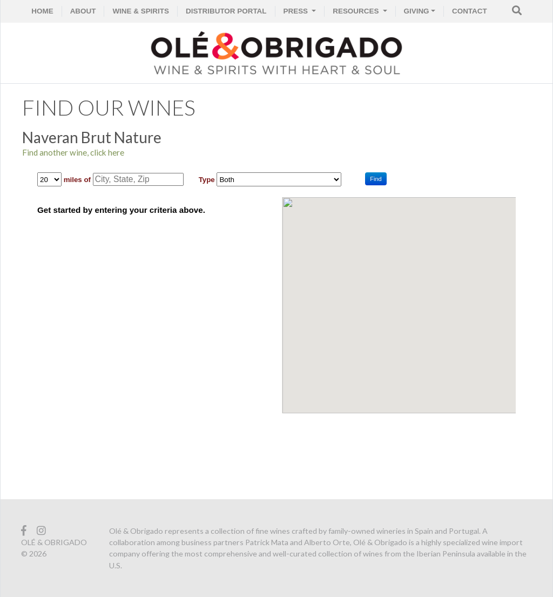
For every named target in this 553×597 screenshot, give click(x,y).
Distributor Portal (226, 11)
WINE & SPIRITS (140, 11)
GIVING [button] (416, 11)
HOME (42, 11)
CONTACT (469, 11)
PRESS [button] (297, 11)
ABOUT (83, 11)
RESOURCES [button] (357, 11)
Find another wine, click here (73, 152)
